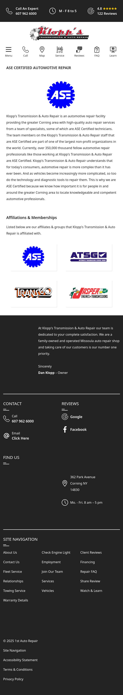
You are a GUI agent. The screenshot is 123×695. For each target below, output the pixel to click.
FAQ (96, 55)
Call (25, 55)
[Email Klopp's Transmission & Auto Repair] (32, 436)
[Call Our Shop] (32, 419)
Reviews (79, 55)
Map (42, 55)
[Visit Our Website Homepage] (61, 34)
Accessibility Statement (20, 660)
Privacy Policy (13, 679)
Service (59, 55)
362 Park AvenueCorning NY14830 (82, 483)
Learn (113, 55)
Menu (8, 55)
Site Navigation (14, 650)
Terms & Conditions (18, 669)
